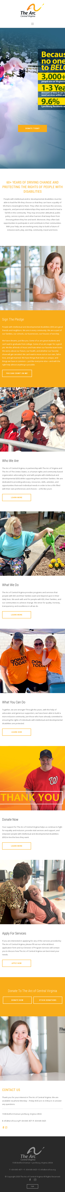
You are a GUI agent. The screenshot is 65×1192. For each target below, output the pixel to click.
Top (32, 1186)
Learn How (16, 732)
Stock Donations (47, 1000)
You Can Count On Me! (17, 373)
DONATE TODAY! (32, 128)
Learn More (16, 498)
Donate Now (17, 1000)
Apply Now (17, 963)
